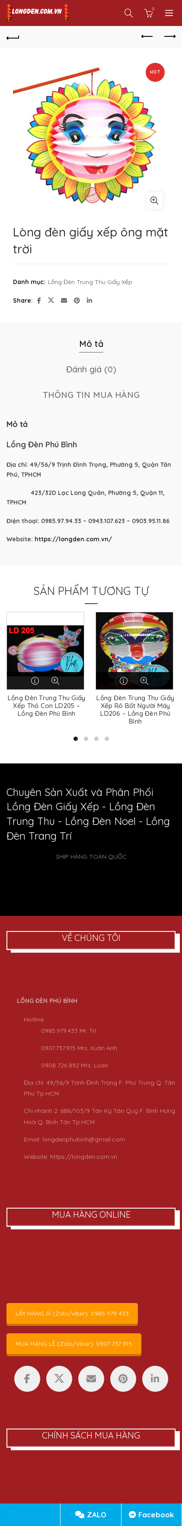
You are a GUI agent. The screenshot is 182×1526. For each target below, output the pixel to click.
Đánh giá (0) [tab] (91, 369)
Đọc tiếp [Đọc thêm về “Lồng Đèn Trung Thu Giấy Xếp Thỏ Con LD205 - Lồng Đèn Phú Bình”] (35, 680)
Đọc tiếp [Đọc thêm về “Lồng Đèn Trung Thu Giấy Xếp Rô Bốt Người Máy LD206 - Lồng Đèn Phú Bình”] (124, 680)
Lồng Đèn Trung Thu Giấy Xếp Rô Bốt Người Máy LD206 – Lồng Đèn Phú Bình (135, 709)
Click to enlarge (154, 200)
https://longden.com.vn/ (73, 539)
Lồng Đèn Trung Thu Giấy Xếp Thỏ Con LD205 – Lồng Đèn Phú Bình (47, 706)
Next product (169, 36)
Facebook (151, 1514)
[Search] (129, 12)
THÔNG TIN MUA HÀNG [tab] (91, 394)
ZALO (90, 1514)
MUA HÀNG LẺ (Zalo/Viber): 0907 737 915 (74, 1344)
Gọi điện (30, 1514)
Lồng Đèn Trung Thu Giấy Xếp (90, 282)
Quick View (55, 680)
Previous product (148, 36)
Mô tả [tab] (91, 343)
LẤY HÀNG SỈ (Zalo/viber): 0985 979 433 (72, 1313)
